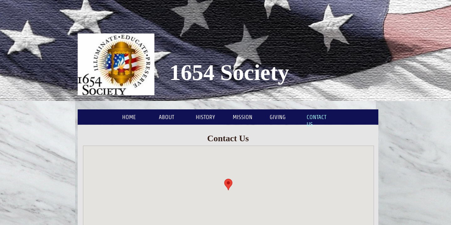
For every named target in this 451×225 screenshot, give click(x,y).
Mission (242, 117)
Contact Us (316, 120)
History (205, 117)
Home (129, 117)
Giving (278, 117)
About (166, 117)
